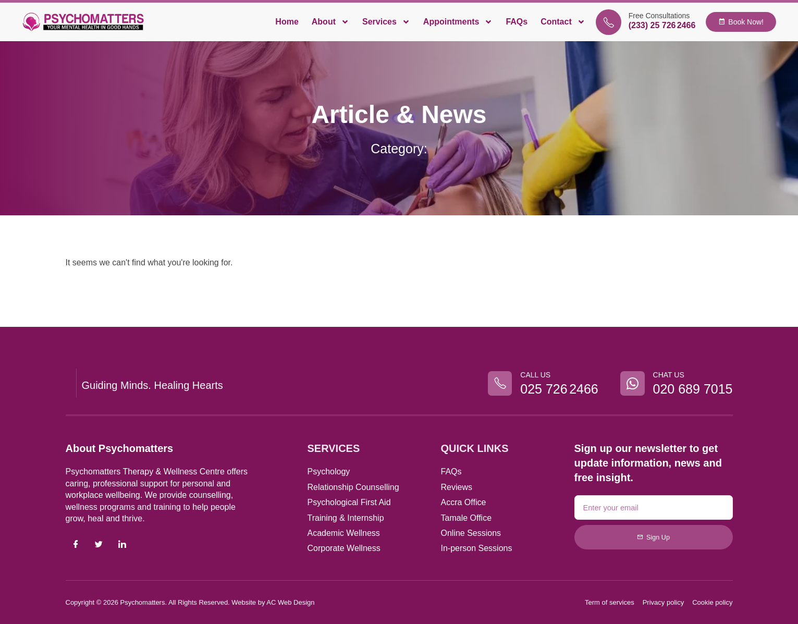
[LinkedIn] (122, 545)
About (330, 22)
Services (386, 22)
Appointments (458, 22)
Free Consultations (659, 15)
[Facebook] (76, 545)
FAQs (516, 21)
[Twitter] (99, 545)
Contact (563, 22)
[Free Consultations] (608, 22)
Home (286, 21)
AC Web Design (290, 602)
